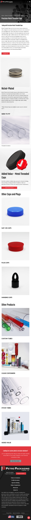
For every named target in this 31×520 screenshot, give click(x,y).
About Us (15, 490)
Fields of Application (15, 485)
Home (3, 15)
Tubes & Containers (9, 15)
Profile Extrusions (15, 480)
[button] (28, 517)
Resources (15, 487)
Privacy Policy (9, 513)
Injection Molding (15, 482)
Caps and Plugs (17, 15)
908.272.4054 (9, 472)
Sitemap (23, 513)
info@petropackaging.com (10, 473)
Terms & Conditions (16, 513)
